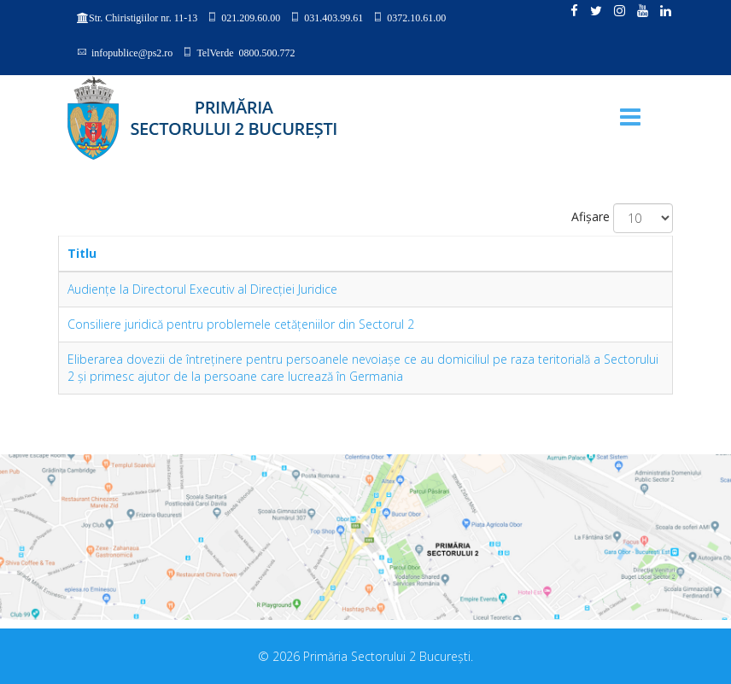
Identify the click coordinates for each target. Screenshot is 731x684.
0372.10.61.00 (416, 17)
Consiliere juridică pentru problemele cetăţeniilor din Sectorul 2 (240, 324)
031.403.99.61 (333, 17)
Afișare (590, 216)
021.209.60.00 (250, 17)
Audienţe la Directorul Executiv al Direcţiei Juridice (202, 289)
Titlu (81, 253)
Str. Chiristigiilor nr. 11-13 (143, 18)
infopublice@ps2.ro (132, 52)
